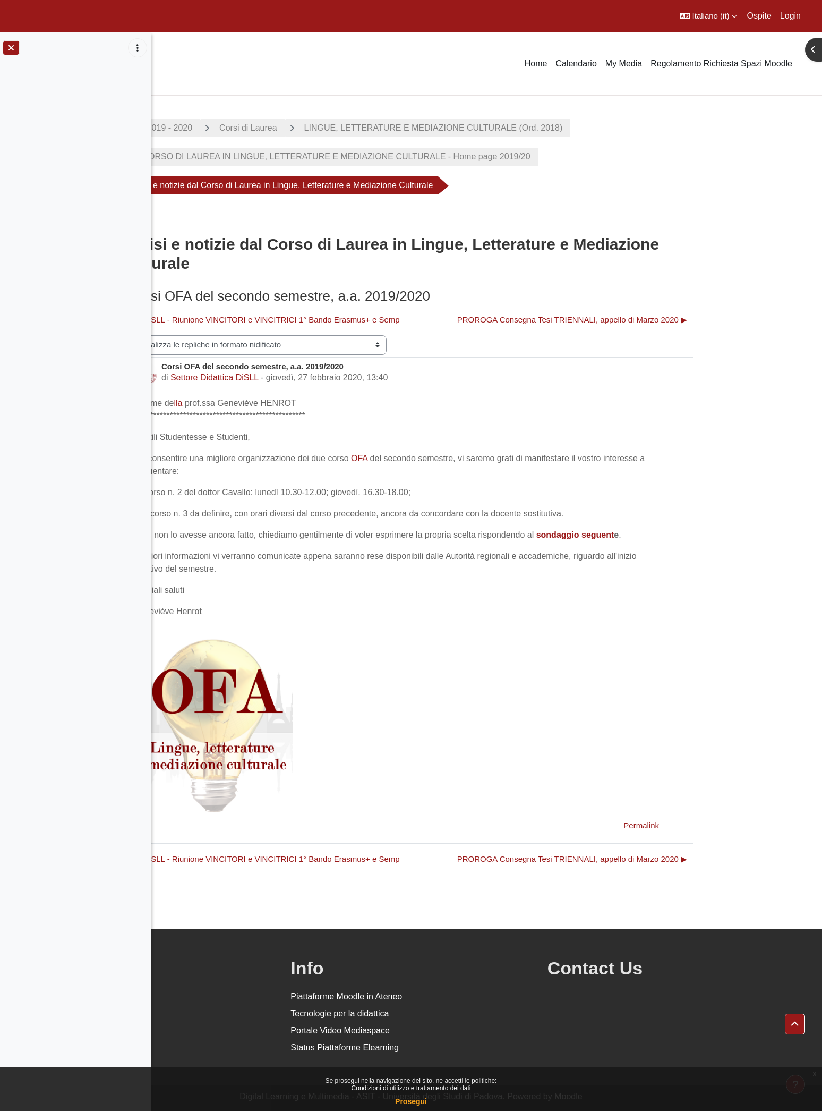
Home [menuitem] (536, 63)
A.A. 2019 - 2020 (236, 127)
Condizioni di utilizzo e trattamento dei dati (411, 1088)
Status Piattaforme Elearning (441, 1047)
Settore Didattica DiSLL (290, 377)
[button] (708, 16)
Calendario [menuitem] (575, 63)
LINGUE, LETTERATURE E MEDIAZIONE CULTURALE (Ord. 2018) (509, 127)
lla (254, 403)
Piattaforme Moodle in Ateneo (443, 996)
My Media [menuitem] (623, 63)
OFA (435, 458)
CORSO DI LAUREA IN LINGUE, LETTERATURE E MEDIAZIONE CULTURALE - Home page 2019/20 (411, 156)
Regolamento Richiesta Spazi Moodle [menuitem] (721, 63)
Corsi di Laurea (324, 127)
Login (790, 15)
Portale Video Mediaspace (436, 1030)
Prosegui (411, 1101)
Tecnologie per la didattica (436, 1013)
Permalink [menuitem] (717, 825)
